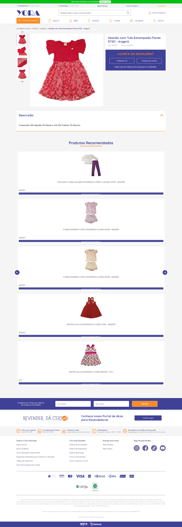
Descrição (26, 115)
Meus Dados (107, 449)
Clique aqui (132, 432)
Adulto (53, 20)
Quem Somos (102, 6)
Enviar (144, 404)
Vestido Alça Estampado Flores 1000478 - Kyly (91, 346)
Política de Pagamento (78, 449)
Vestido (43, 29)
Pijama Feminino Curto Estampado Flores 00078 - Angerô (91, 229)
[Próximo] (165, 272)
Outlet (158, 20)
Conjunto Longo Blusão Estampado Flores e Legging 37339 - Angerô (91, 182)
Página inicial (24, 29)
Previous (22, 32)
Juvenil (114, 20)
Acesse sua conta (149, 61)
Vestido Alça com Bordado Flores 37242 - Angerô (91, 299)
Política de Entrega (76, 453)
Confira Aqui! (148, 418)
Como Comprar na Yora (78, 461)
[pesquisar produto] (128, 13)
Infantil (93, 20)
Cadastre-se (122, 61)
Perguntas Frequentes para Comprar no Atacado (35, 457)
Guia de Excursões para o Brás (28, 465)
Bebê (73, 20)
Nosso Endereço (22, 449)
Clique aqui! (105, 2)
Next (22, 82)
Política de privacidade (78, 445)
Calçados (136, 20)
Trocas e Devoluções (77, 457)
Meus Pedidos (108, 445)
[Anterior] (17, 272)
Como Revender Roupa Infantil (28, 453)
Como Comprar (132, 6)
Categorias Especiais (28, 20)
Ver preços (161, 6)
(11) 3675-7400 (34, 6)
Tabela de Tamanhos (24, 461)
